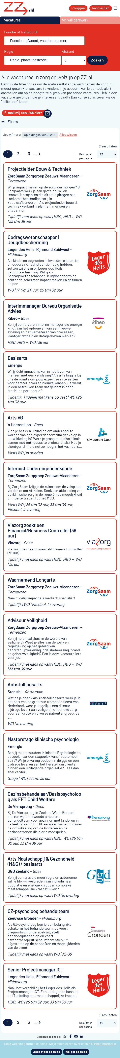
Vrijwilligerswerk (75, 20)
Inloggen (78, 8)
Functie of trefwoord (20, 32)
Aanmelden (100, 8)
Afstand (68, 52)
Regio (8, 52)
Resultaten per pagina (85, 156)
